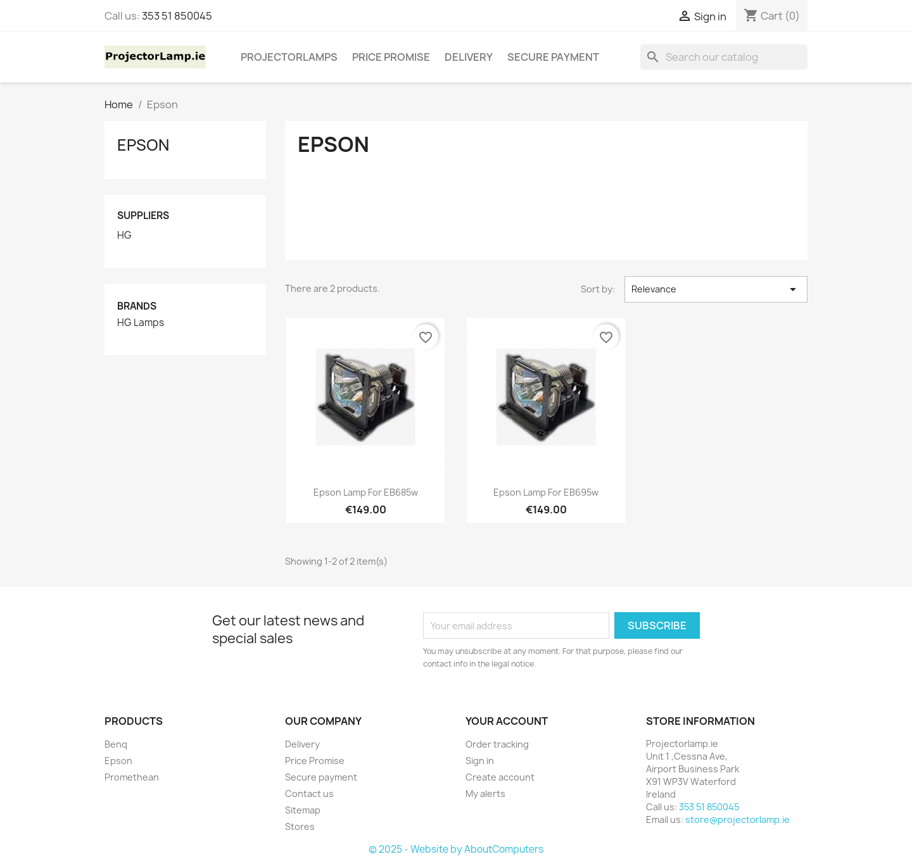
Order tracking (497, 744)
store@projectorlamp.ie (737, 819)
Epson (143, 145)
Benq (115, 744)
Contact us (309, 794)
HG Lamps (140, 323)
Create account (500, 777)
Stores (300, 826)
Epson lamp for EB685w (366, 492)
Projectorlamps (289, 57)
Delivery (469, 57)
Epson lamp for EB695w (545, 492)
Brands (136, 306)
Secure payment (553, 57)
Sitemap (302, 810)
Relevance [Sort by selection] (716, 289)
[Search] (724, 57)
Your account (507, 721)
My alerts (485, 794)
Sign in (480, 761)
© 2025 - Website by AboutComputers (456, 849)
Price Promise (391, 57)
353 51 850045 (177, 16)
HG (124, 235)
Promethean (131, 777)
